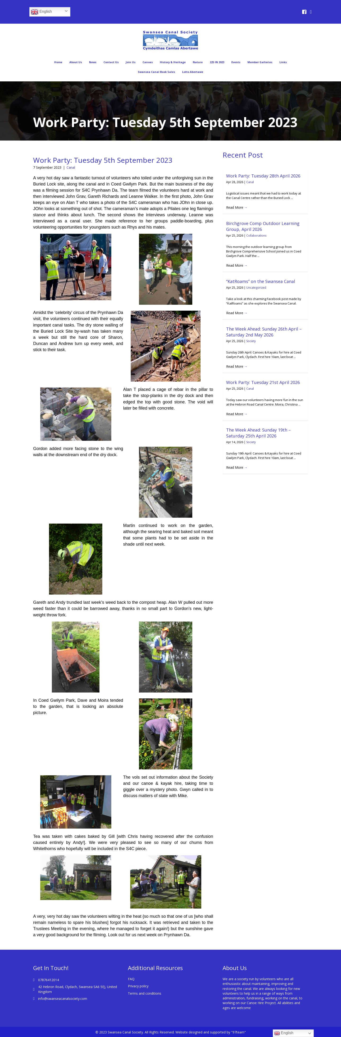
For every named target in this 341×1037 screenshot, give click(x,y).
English (41, 12)
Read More (236, 207)
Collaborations (256, 236)
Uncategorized (256, 288)
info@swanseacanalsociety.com (62, 998)
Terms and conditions (144, 993)
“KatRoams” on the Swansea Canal (260, 281)
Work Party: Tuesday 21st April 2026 (263, 382)
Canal (71, 167)
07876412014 (48, 980)
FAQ (131, 979)
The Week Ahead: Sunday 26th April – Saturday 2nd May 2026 (264, 332)
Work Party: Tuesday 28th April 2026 (263, 176)
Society (251, 341)
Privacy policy (138, 986)
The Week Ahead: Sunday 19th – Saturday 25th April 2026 (258, 433)
